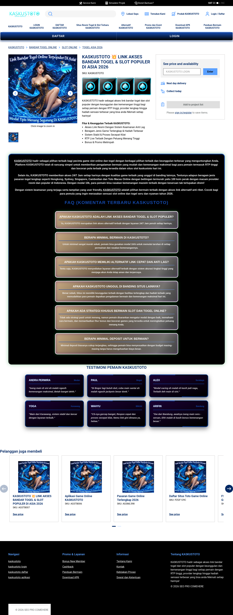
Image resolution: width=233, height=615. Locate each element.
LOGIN (175, 36)
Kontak (120, 566)
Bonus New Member (73, 561)
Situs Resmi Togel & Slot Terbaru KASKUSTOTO (92, 26)
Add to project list (193, 104)
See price (18, 514)
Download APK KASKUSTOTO (182, 26)
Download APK (70, 577)
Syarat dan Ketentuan (129, 577)
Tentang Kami (124, 561)
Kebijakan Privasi (126, 572)
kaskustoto (14, 561)
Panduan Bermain (72, 572)
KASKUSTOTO (15, 26)
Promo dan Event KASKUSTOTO (153, 26)
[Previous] (4, 489)
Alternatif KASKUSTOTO (126, 26)
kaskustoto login (17, 566)
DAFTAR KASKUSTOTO (60, 26)
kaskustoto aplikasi (19, 577)
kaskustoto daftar (18, 572)
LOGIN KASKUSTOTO (37, 26)
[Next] (229, 489)
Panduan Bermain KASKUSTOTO (212, 26)
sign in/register (183, 112)
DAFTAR (58, 36)
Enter (210, 71)
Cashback (67, 566)
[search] (80, 13)
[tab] (114, 526)
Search (49, 13)
